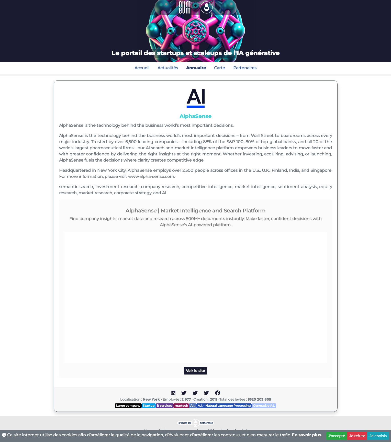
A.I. (192, 405)
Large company (128, 405)
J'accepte (336, 436)
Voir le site (195, 370)
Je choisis (378, 436)
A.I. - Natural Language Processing (224, 405)
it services (164, 405)
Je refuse (357, 436)
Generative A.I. (264, 405)
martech (181, 405)
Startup (148, 405)
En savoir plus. (307, 435)
